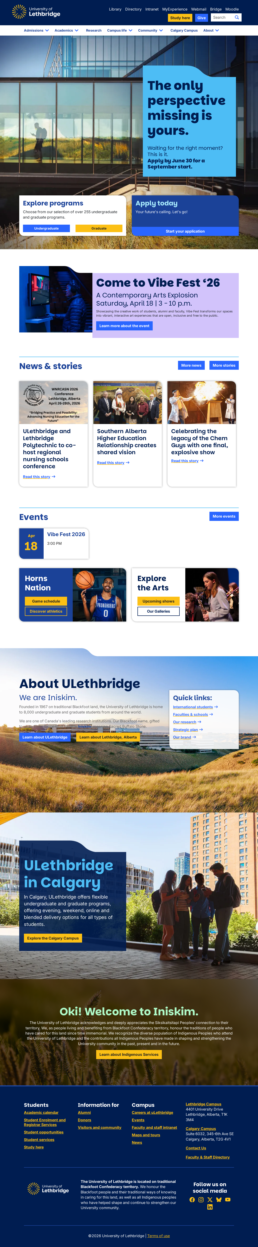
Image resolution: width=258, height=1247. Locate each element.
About (208, 30)
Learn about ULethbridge (45, 744)
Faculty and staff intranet (154, 1127)
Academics (64, 30)
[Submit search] (237, 17)
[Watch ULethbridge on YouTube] (227, 1199)
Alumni (84, 1112)
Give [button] (201, 17)
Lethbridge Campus (203, 1104)
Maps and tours (146, 1135)
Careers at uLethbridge (152, 1112)
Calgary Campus (184, 30)
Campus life (117, 30)
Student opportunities (44, 1132)
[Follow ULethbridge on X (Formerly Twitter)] (210, 1199)
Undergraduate (46, 236)
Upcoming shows (159, 608)
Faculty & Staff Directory (208, 1157)
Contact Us (196, 1148)
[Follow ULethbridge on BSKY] (219, 1199)
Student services (39, 1139)
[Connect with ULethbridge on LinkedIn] (210, 1207)
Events (138, 1120)
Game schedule (46, 608)
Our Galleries (158, 618)
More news (191, 365)
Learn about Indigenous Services (129, 1054)
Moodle (232, 9)
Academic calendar (41, 1112)
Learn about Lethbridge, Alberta (108, 744)
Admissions (33, 30)
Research (94, 30)
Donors (84, 1120)
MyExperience (174, 9)
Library (115, 9)
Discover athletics (46, 618)
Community (147, 30)
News (137, 1142)
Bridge (216, 9)
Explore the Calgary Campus (53, 945)
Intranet (152, 9)
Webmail (198, 9)
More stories (224, 365)
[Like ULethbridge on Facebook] (192, 1199)
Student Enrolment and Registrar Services (45, 1122)
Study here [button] (180, 17)
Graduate (98, 236)
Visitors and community (99, 1127)
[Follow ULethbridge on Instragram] (201, 1199)
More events (224, 516)
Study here (34, 1147)
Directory (133, 9)
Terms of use (158, 1235)
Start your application (185, 254)
